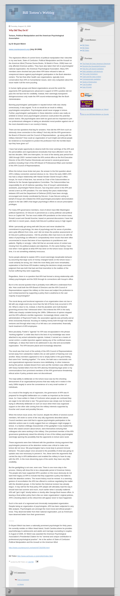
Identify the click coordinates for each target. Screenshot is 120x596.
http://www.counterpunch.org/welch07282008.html (29, 548)
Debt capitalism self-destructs (92, 71)
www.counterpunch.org (19, 49)
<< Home (20, 584)
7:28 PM (30, 562)
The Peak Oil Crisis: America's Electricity (96, 63)
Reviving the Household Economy (94, 66)
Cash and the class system (91, 77)
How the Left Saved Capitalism (93, 69)
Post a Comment (23, 580)
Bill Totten (85, 45)
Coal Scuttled (87, 84)
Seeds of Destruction (89, 82)
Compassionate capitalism (91, 79)
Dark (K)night (87, 87)
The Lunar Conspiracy (90, 74)
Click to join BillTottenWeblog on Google (94, 114)
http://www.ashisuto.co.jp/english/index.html (35, 556)
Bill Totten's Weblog (38, 13)
